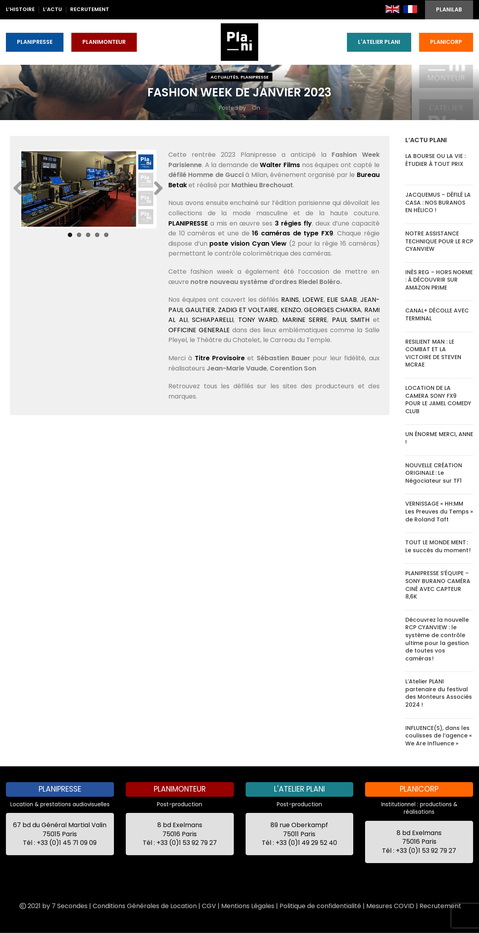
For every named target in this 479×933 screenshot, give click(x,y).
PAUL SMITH (351, 319)
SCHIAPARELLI (212, 319)
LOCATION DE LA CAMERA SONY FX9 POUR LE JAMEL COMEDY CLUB (438, 399)
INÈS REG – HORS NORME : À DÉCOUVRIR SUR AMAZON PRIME (439, 280)
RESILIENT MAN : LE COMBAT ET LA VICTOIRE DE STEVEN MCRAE (433, 353)
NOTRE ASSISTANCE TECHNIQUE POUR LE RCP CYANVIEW (439, 241)
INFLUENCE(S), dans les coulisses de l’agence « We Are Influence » (438, 735)
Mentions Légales (247, 905)
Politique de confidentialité (320, 905)
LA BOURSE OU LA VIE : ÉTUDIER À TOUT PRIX (435, 160)
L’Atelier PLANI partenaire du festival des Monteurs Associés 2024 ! (438, 693)
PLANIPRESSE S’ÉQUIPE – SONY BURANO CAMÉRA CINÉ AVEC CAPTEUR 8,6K (437, 584)
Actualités (224, 77)
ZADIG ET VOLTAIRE (248, 309)
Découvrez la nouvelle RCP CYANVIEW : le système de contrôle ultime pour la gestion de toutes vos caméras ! (437, 639)
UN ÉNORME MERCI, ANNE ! (439, 438)
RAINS (290, 299)
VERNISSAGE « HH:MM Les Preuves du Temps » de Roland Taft (439, 511)
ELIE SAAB (342, 299)
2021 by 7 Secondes (53, 905)
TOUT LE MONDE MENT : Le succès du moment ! (438, 546)
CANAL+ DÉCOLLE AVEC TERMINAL (437, 314)
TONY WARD (258, 319)
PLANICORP (446, 42)
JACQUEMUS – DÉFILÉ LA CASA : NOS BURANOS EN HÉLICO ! (438, 202)
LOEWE (313, 299)
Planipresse (254, 77)
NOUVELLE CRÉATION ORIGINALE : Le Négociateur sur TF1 (433, 473)
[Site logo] (239, 41)
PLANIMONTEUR (104, 42)
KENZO (291, 309)
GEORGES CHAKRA (332, 309)
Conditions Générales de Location (145, 905)
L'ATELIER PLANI (379, 42)
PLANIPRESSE (34, 42)
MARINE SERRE (305, 319)
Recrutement (440, 905)
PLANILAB (449, 9)
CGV (209, 905)
